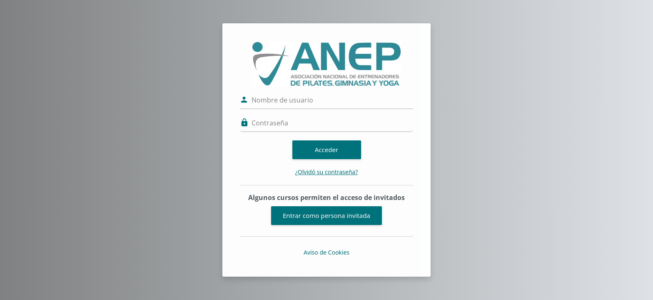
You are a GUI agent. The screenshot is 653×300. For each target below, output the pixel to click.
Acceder (327, 149)
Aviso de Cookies (326, 252)
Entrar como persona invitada (326, 215)
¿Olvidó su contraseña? (326, 172)
